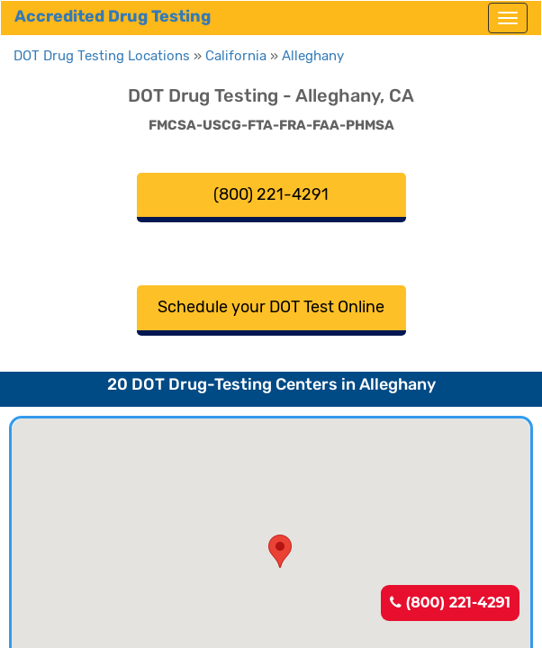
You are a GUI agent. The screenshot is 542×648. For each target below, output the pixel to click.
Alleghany (313, 56)
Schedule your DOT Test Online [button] (271, 307)
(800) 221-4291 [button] (271, 194)
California (235, 56)
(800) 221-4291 (450, 602)
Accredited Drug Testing (112, 16)
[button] (280, 551)
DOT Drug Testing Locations (102, 56)
